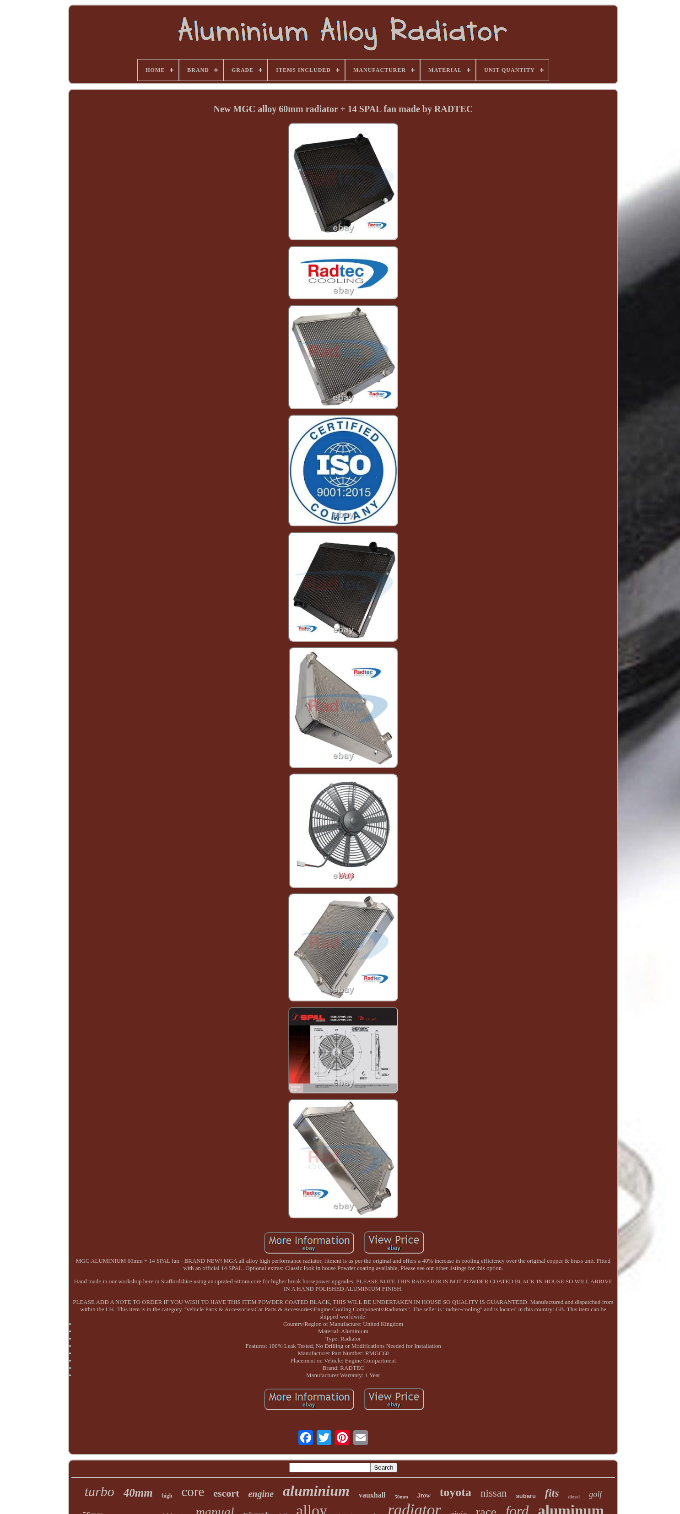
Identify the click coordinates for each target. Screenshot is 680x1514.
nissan (493, 1493)
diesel (574, 1496)
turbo (99, 1491)
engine (261, 1494)
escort (226, 1493)
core (192, 1491)
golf (595, 1494)
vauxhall (372, 1495)
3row (424, 1495)
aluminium (316, 1490)
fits (552, 1493)
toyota (455, 1492)
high (167, 1495)
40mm (138, 1493)
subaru (526, 1495)
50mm (401, 1496)
